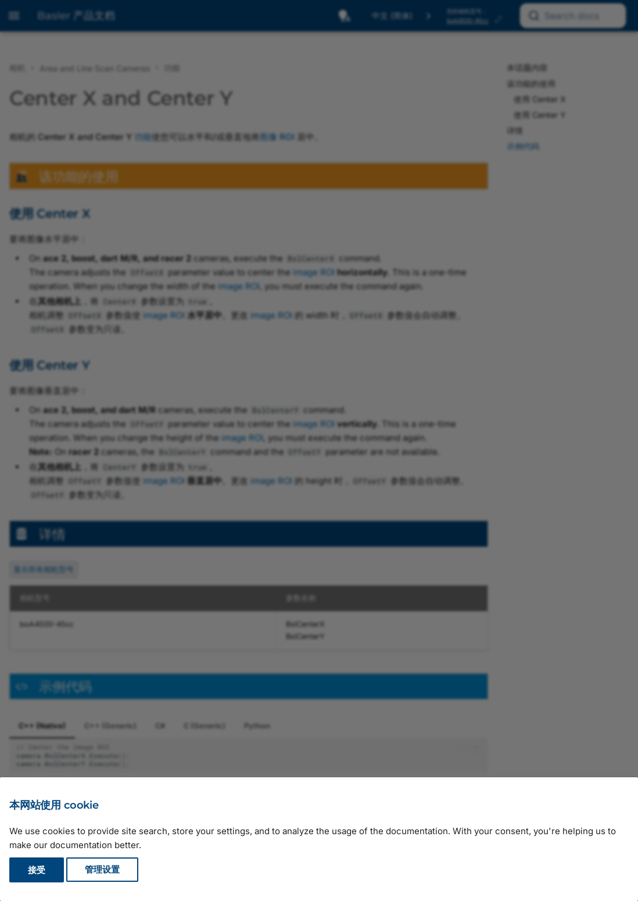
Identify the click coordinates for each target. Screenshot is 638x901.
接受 (36, 869)
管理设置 (102, 869)
